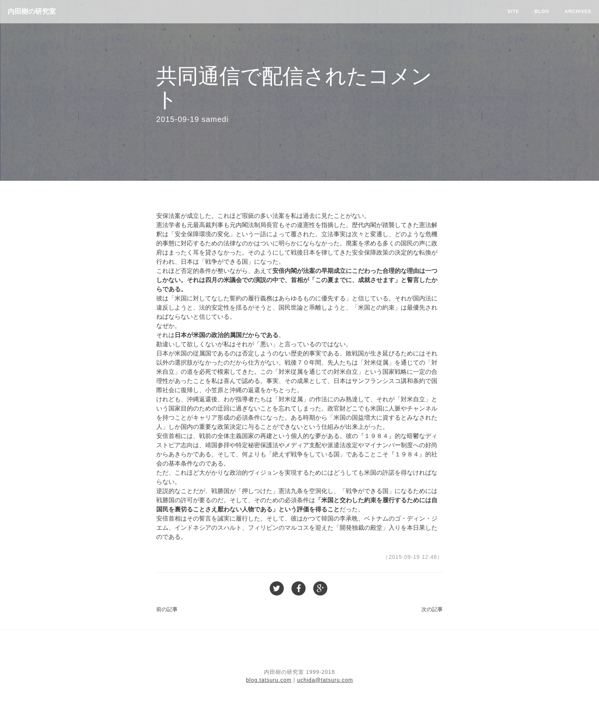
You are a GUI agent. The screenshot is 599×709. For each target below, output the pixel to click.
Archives (578, 11)
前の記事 (167, 609)
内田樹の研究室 (32, 11)
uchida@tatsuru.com (325, 680)
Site (514, 11)
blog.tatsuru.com (269, 680)
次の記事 (432, 609)
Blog (541, 11)
